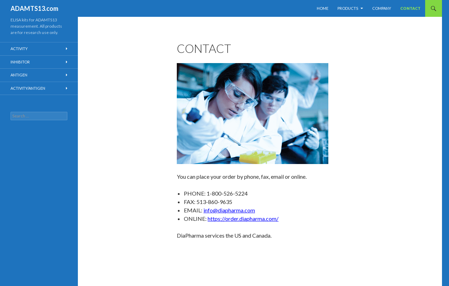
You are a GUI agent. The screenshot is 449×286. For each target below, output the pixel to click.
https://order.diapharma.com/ (243, 218)
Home (322, 8)
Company (381, 8)
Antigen (19, 75)
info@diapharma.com (229, 210)
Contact (410, 8)
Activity (19, 48)
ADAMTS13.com (34, 8)
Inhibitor (20, 62)
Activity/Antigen (28, 88)
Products (347, 8)
